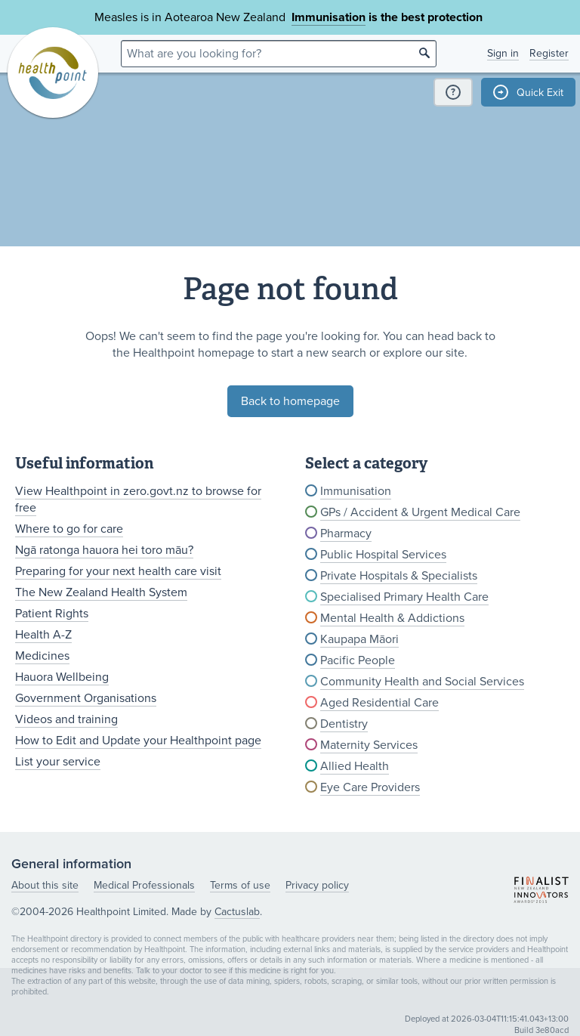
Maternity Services (369, 745)
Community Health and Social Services (422, 681)
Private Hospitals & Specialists (398, 575)
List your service (57, 761)
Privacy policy (317, 885)
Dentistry (344, 723)
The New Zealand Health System (101, 592)
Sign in (503, 53)
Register (549, 53)
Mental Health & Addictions (392, 618)
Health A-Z (43, 634)
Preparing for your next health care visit (118, 571)
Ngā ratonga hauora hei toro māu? (104, 550)
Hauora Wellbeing (62, 677)
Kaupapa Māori (359, 639)
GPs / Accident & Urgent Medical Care (420, 512)
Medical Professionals (144, 885)
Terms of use (240, 885)
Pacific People (357, 660)
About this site (45, 885)
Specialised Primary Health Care (404, 597)
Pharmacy (346, 533)
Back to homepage (290, 401)
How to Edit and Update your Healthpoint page (138, 740)
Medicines (42, 655)
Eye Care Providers (370, 787)
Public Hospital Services (383, 554)
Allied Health (354, 766)
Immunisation (329, 17)
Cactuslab (237, 911)
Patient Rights (51, 613)
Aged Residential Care (379, 702)
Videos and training (66, 719)
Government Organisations (85, 698)
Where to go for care (69, 529)
